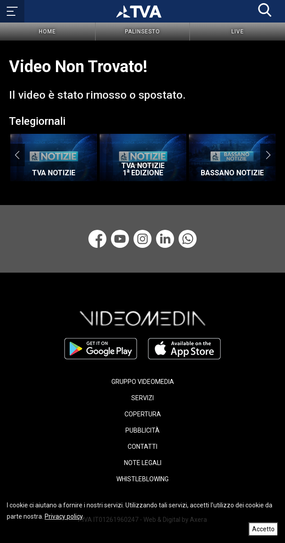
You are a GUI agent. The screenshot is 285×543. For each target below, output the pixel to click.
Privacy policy (64, 516)
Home (47, 31)
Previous (17, 155)
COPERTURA (142, 414)
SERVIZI (142, 398)
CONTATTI (142, 446)
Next (268, 155)
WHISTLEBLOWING (142, 479)
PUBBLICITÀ (142, 430)
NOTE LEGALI (142, 462)
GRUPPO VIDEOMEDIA (142, 381)
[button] (264, 10)
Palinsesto (142, 31)
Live (237, 31)
